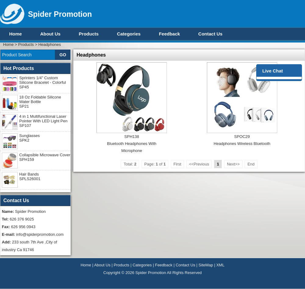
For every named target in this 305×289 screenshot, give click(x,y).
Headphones (49, 44)
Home (15, 33)
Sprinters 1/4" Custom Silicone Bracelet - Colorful (42, 82)
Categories (129, 33)
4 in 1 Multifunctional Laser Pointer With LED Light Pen (43, 121)
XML (220, 265)
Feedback (169, 33)
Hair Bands (29, 176)
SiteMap (206, 265)
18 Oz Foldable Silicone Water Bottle (40, 102)
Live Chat (272, 70)
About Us (50, 33)
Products (89, 33)
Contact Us (210, 33)
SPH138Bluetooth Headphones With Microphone (131, 143)
